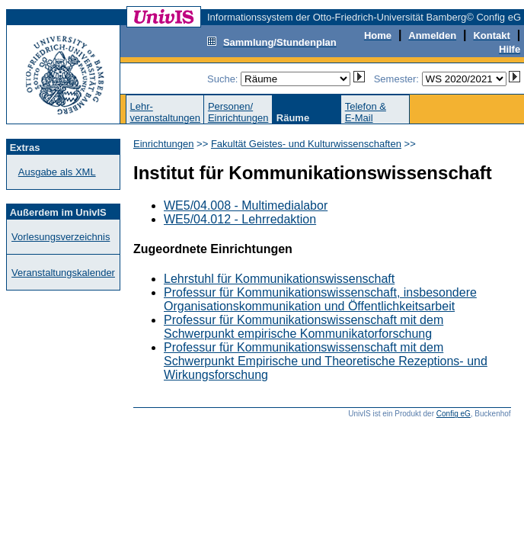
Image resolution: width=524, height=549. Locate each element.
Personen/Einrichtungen (238, 112)
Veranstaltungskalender (63, 272)
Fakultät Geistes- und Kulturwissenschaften (306, 143)
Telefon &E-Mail (365, 112)
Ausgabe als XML (57, 172)
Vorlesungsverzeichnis (60, 236)
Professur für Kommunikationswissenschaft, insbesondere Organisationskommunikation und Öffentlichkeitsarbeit (320, 299)
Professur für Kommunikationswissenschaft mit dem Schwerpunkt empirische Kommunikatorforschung (303, 326)
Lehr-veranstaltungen (164, 112)
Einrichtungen (163, 143)
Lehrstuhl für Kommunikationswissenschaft (279, 278)
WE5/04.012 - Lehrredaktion (240, 219)
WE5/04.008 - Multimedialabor (246, 205)
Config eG (453, 413)
